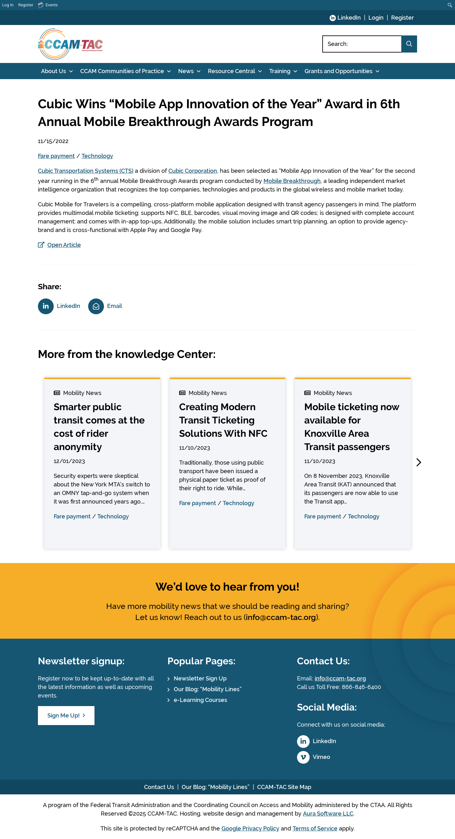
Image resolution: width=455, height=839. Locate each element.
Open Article (64, 244)
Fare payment (56, 156)
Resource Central (231, 71)
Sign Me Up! (63, 715)
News (186, 71)
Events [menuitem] (48, 4)
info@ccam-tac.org (281, 617)
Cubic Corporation (192, 170)
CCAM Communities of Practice (122, 71)
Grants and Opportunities (339, 71)
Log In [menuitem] (8, 5)
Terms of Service (315, 828)
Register (402, 17)
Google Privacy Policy (250, 828)
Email (114, 306)
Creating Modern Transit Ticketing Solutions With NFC (223, 420)
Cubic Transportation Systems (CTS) (85, 170)
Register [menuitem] (25, 5)
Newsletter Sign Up (200, 678)
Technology (97, 156)
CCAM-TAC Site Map (284, 787)
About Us (53, 71)
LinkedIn (349, 17)
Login (376, 17)
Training (279, 71)
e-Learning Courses (200, 700)
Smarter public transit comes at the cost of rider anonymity (99, 426)
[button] (418, 462)
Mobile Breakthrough (292, 181)
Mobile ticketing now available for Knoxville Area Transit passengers (351, 426)
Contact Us (159, 787)
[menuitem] (450, 5)
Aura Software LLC (328, 813)
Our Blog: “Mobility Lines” (208, 689)
